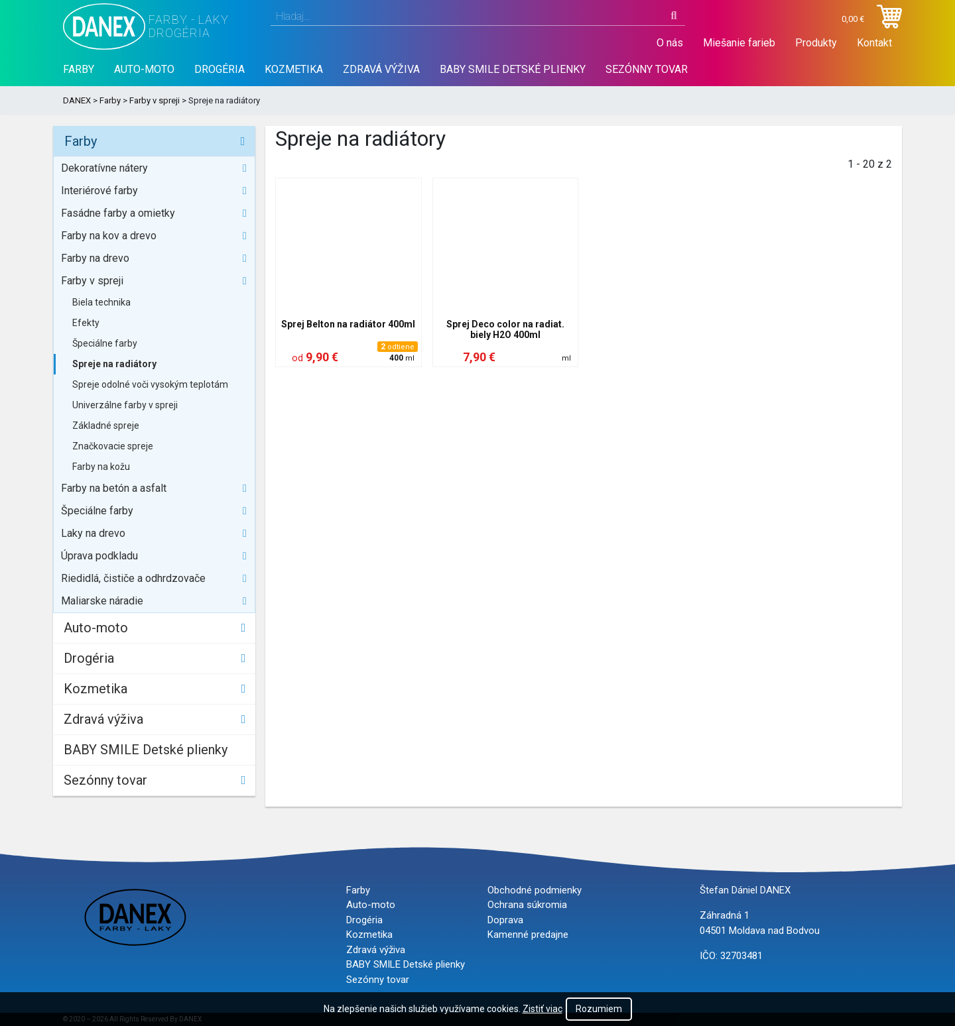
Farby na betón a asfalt (113, 488)
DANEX (77, 100)
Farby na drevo (95, 258)
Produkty (816, 42)
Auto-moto (144, 69)
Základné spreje (105, 425)
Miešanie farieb (739, 42)
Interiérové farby (99, 190)
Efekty (85, 322)
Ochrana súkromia (527, 905)
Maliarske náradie (102, 601)
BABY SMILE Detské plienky (513, 69)
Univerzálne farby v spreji (125, 405)
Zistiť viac (542, 1008)
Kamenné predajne (527, 934)
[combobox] (478, 16)
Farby (78, 69)
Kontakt (874, 42)
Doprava (505, 920)
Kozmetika (294, 69)
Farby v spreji (154, 100)
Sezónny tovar (646, 69)
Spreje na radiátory (114, 364)
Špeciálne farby (104, 343)
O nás (670, 42)
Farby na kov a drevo (109, 235)
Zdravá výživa (381, 69)
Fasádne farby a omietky (118, 213)
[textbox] (478, 16)
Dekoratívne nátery (104, 168)
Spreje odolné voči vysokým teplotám (150, 384)
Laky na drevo (93, 533)
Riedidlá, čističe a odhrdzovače (133, 578)
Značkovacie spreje (112, 446)
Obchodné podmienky (534, 890)
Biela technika (101, 302)
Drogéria (219, 69)
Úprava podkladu (99, 555)
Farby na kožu (101, 466)
